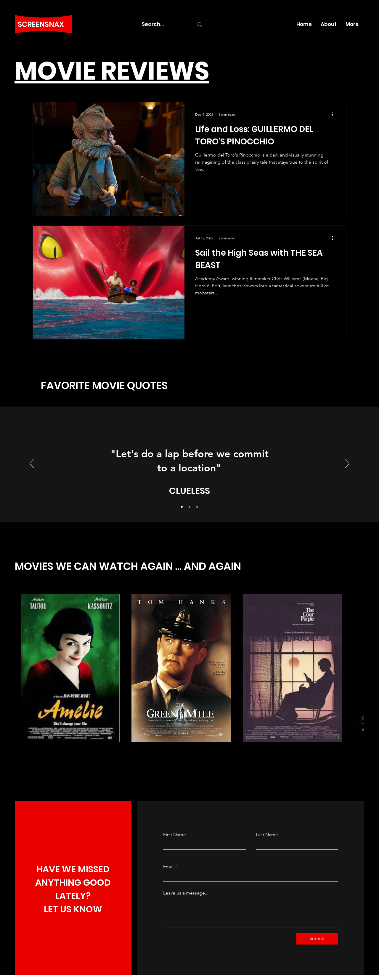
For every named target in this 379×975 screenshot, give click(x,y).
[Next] (347, 464)
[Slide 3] (197, 507)
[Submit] (317, 939)
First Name (174, 834)
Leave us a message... (185, 893)
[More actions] (334, 114)
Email (169, 866)
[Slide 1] (182, 507)
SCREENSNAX (41, 24)
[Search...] (163, 24)
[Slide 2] (189, 507)
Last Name (267, 834)
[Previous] (32, 464)
